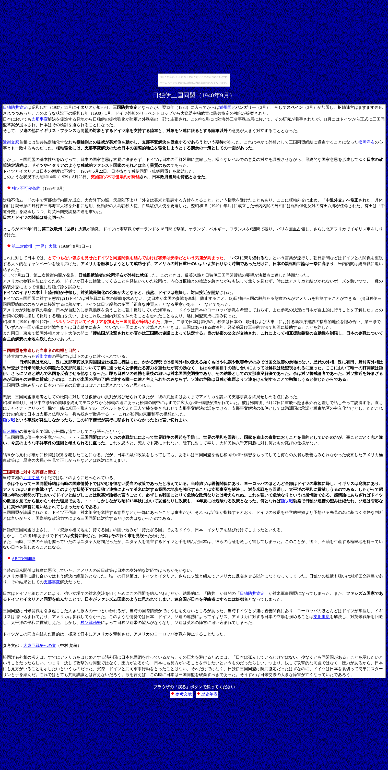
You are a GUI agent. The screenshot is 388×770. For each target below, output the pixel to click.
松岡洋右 (366, 142)
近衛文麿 (11, 142)
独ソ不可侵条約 (26, 188)
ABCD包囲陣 (23, 558)
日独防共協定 (15, 107)
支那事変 (39, 119)
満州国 (225, 107)
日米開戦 (11, 431)
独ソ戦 (9, 420)
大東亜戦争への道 (39, 645)
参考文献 (183, 694)
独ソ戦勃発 (90, 622)
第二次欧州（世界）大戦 (34, 246)
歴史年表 (209, 694)
